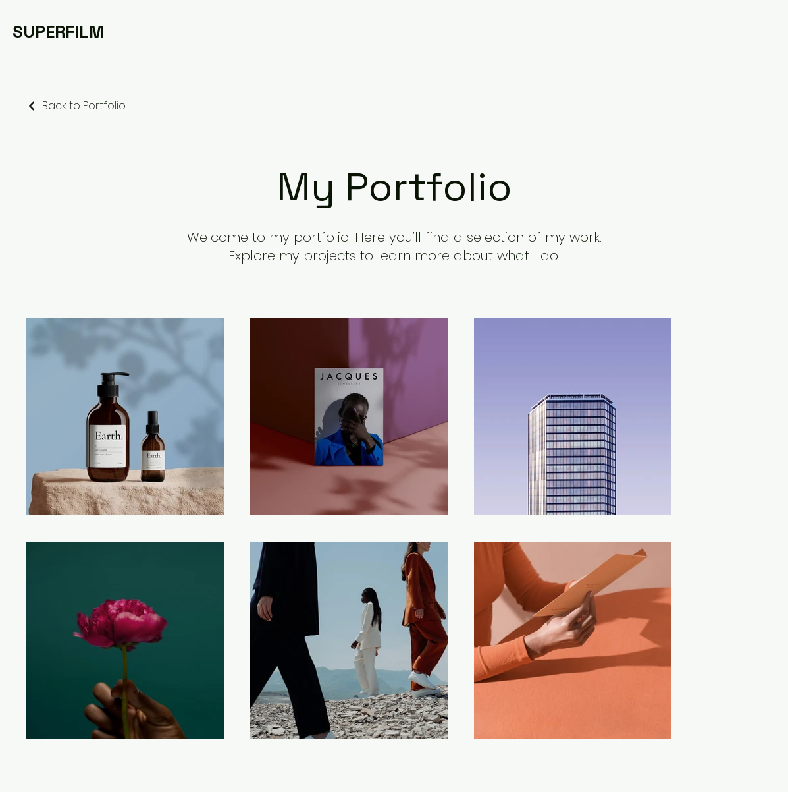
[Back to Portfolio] (76, 106)
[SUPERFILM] (58, 31)
